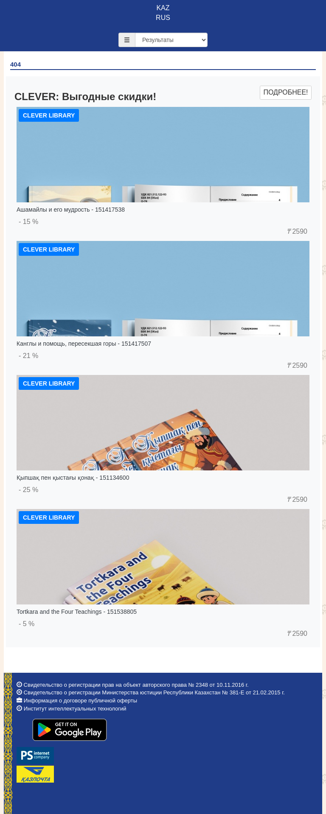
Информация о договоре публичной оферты (80, 700)
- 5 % (26, 623)
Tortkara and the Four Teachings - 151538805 (77, 611)
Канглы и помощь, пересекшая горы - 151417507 (84, 343)
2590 (297, 231)
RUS (163, 17)
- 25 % (28, 489)
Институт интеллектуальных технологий (75, 708)
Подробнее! (285, 92)
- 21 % (28, 355)
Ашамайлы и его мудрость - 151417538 (71, 209)
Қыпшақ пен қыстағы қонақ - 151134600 (73, 477)
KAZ (162, 7)
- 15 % (28, 221)
